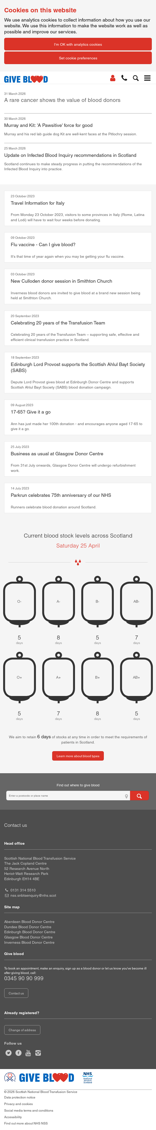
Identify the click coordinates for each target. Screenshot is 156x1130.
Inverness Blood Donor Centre (29, 942)
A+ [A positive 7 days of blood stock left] (58, 677)
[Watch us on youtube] (28, 1053)
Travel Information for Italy (37, 203)
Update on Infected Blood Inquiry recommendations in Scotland (70, 155)
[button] (124, 78)
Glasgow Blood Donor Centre (28, 937)
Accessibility (13, 1117)
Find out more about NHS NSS (26, 1123)
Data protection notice (19, 1097)
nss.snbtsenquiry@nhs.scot (33, 895)
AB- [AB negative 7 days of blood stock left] (136, 601)
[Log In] (112, 78)
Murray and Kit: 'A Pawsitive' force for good (48, 125)
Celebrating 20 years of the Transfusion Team (58, 323)
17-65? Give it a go (31, 412)
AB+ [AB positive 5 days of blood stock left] (136, 677)
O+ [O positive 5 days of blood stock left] (19, 677)
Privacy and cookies (18, 1104)
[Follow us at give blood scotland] (38, 1053)
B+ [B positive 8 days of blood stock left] (97, 677)
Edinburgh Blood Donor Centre (29, 932)
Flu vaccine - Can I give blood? (43, 244)
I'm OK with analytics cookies (78, 44)
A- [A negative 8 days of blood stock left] (58, 601)
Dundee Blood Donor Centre (27, 927)
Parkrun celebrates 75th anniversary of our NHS (61, 495)
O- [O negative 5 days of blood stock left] (19, 601)
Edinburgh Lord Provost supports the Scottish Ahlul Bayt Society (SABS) (78, 367)
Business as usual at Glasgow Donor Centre (57, 453)
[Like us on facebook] (18, 1053)
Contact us (16, 993)
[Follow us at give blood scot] (8, 1053)
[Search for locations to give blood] (139, 795)
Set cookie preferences (78, 58)
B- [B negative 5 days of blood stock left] (97, 601)
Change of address (22, 1030)
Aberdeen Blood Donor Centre (29, 922)
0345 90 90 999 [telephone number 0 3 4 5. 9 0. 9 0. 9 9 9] (24, 978)
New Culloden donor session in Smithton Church (61, 281)
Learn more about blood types (78, 756)
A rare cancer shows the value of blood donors (62, 100)
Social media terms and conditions (28, 1110)
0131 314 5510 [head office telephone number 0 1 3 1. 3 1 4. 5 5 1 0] (23, 890)
